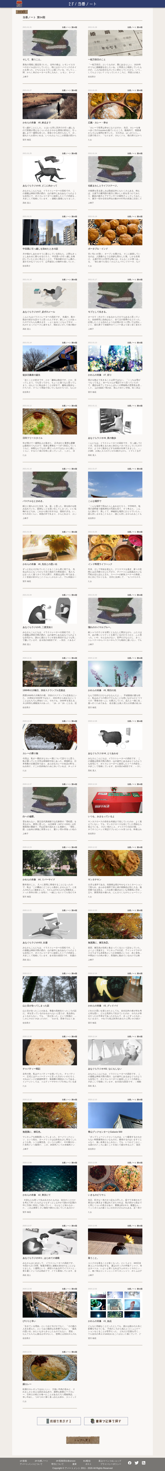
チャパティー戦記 (31, 1069)
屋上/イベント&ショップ (110, 1461)
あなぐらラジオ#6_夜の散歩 (102, 438)
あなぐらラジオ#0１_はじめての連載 (41, 1258)
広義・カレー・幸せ (98, 122)
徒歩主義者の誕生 (31, 375)
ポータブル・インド (98, 249)
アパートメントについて (31, 1464)
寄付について (57, 1464)
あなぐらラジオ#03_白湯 (35, 942)
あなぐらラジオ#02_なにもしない (105, 1069)
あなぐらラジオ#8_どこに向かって (40, 186)
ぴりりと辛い (29, 1321)
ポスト (88, 1464)
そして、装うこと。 (32, 59)
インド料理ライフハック (100, 564)
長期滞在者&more (65, 1461)
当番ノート (41, 1461)
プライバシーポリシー (110, 1464)
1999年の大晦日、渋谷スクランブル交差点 (44, 690)
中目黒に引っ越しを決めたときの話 (40, 249)
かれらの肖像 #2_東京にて (37, 1195)
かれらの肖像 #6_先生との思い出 (40, 564)
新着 (23, 1461)
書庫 (74, 1464)
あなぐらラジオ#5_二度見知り (38, 627)
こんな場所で (94, 501)
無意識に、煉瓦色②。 (99, 942)
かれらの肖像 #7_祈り (100, 375)
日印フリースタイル (32, 438)
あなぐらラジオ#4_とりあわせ (103, 753)
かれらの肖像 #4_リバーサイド (39, 879)
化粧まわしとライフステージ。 (103, 186)
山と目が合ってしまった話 (36, 1006)
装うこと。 (93, 1258)
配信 (87, 1461)
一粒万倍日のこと (97, 59)
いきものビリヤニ (97, 1195)
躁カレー (27, 1384)
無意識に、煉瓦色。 (32, 1132)
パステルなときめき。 (34, 501)
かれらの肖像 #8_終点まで (37, 122)
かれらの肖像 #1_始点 (100, 1321)
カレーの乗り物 (30, 753)
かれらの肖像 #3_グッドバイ (103, 1006)
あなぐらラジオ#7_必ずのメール (39, 312)
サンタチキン (94, 879)
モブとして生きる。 (98, 312)
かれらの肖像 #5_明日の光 (102, 690)
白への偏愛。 (29, 816)
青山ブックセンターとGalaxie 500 (105, 1132)
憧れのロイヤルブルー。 (100, 627)
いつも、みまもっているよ (101, 816)
